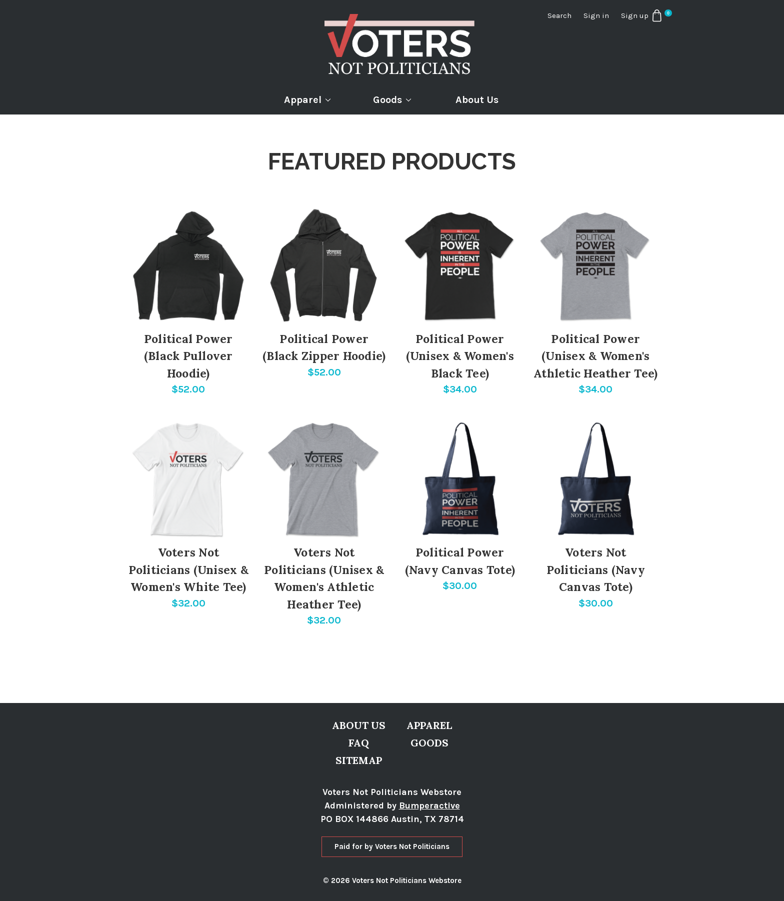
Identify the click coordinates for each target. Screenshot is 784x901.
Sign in (596, 15)
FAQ (358, 742)
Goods (392, 100)
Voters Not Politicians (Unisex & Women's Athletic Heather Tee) (324, 578)
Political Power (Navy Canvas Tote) (460, 561)
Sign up (634, 15)
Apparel (307, 100)
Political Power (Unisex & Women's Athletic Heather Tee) (596, 356)
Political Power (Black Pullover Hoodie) (188, 356)
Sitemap (359, 760)
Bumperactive (429, 805)
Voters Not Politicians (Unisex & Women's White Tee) (188, 569)
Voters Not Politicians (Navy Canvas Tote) (595, 569)
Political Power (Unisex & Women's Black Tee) (460, 356)
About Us (477, 100)
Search (560, 15)
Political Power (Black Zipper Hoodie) (324, 348)
